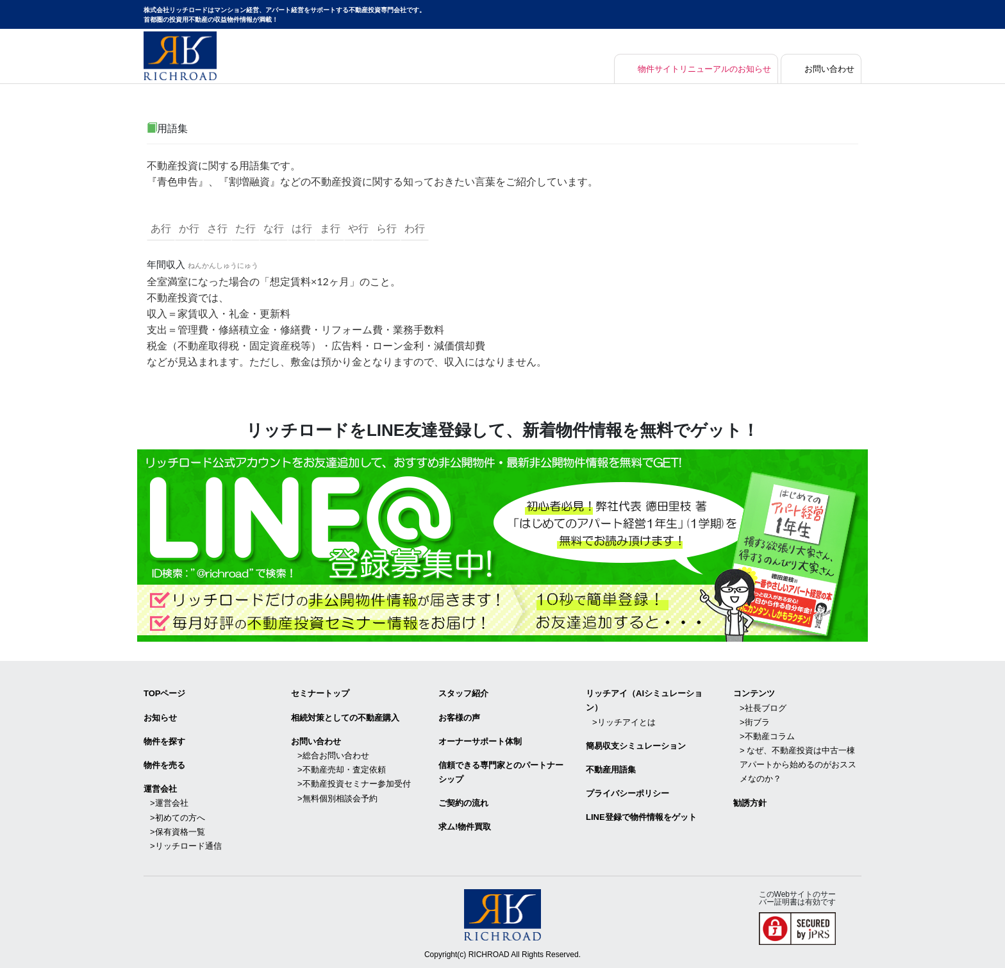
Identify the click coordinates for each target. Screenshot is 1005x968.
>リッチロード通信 (186, 845)
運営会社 (160, 789)
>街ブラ (755, 721)
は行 (302, 228)
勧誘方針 (750, 802)
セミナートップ (320, 693)
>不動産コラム (767, 736)
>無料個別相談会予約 (337, 798)
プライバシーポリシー (627, 793)
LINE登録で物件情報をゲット (641, 817)
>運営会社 (169, 803)
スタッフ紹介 (463, 693)
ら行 (386, 228)
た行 (245, 228)
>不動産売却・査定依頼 (341, 769)
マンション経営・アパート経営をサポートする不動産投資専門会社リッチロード (180, 55)
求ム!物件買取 (464, 826)
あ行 (161, 228)
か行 (189, 228)
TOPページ (165, 693)
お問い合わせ (827, 69)
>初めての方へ (177, 817)
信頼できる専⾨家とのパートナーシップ (500, 772)
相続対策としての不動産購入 (345, 717)
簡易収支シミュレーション (636, 746)
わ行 (414, 228)
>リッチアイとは (624, 721)
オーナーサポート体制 (480, 741)
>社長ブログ (763, 707)
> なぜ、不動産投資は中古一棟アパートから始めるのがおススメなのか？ (798, 764)
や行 (358, 228)
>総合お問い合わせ (333, 755)
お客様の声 (459, 717)
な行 (273, 228)
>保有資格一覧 (177, 831)
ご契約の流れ (463, 803)
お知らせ (160, 717)
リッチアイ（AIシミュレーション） (644, 700)
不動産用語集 (611, 769)
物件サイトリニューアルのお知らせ (695, 69)
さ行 (217, 228)
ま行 (330, 228)
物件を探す (164, 741)
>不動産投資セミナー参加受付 (354, 784)
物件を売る (164, 765)
